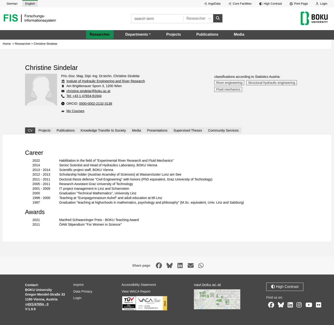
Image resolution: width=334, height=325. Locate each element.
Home (7, 43)
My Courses (75, 111)
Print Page (299, 3)
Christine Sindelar (45, 43)
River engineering (229, 83)
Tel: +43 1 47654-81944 (84, 96)
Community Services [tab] (223, 130)
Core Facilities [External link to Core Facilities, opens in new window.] (239, 3)
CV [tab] (30, 130)
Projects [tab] (45, 130)
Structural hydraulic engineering (271, 83)
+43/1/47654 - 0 (36, 304)
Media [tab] (136, 130)
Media (239, 34)
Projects (173, 34)
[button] (138, 34)
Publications (207, 34)
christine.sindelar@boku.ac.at (88, 91)
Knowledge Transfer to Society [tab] (103, 130)
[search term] (157, 18)
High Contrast (270, 3)
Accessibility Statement (139, 285)
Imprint (78, 285)
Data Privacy (82, 291)
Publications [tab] (66, 130)
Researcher (100, 34)
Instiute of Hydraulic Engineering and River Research (105, 81)
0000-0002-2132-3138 (95, 103)
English (30, 3)
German (12, 3)
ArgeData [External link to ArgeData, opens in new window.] (212, 3)
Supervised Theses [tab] (187, 130)
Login (321, 3)
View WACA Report (136, 291)
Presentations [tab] (157, 130)
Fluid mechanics (228, 89)
